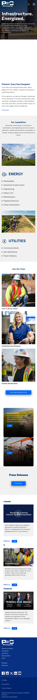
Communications (11, 248)
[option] (18, 19)
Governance (5, 651)
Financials (4, 663)
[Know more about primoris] (9, 453)
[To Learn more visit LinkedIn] (10, 541)
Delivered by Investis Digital (9, 697)
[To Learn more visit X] (10, 585)
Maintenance (9, 197)
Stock (3, 658)
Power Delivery (10, 256)
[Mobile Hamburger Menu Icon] (34, 4)
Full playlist (5, 110)
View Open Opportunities (18, 392)
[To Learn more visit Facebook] (10, 628)
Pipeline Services (11, 201)
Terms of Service (6, 688)
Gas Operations (10, 252)
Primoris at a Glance (7, 648)
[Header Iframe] (25, 1)
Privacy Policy (5, 684)
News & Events (6, 655)
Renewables (8, 181)
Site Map (4, 680)
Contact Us (5, 653)
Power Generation (11, 205)
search (29, 5)
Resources (5, 665)
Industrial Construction (13, 185)
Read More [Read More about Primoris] (18, 483)
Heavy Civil (8, 193)
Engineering (8, 189)
